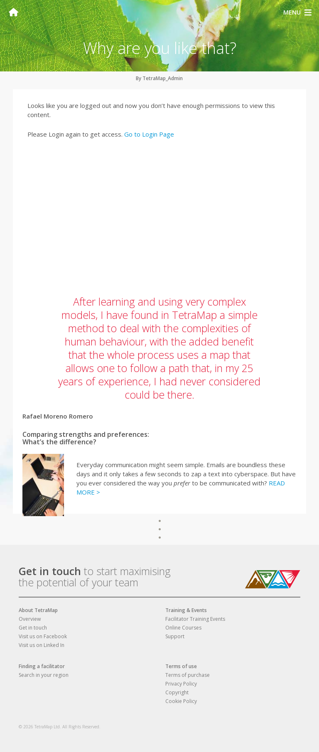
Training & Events (186, 610)
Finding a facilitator (42, 666)
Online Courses (183, 627)
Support (174, 636)
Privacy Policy (181, 683)
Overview (30, 618)
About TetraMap (38, 610)
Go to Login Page (149, 134)
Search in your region (44, 675)
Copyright (177, 692)
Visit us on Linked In (41, 645)
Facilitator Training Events (195, 618)
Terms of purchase (187, 675)
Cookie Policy (181, 701)
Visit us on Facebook (43, 636)
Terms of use (181, 666)
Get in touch (50, 571)
